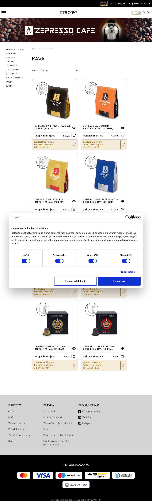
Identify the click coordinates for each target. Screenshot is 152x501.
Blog (10, 441)
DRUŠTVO (14, 405)
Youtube (86, 417)
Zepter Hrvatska (16, 423)
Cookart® (41, 49)
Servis (46, 429)
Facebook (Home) (91, 411)
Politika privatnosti (52, 417)
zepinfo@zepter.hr (77, 500)
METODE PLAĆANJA (76, 465)
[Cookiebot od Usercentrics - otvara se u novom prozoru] (128, 217)
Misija (11, 417)
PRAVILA (48, 405)
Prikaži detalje (127, 272)
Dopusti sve (119, 281)
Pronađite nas (89, 405)
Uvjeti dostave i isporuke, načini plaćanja (56, 443)
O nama (12, 411)
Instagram (87, 423)
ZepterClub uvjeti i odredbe (57, 423)
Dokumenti (49, 411)
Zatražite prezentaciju (19, 435)
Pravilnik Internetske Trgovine (58, 435)
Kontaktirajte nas (17, 429)
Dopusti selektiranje (75, 281)
